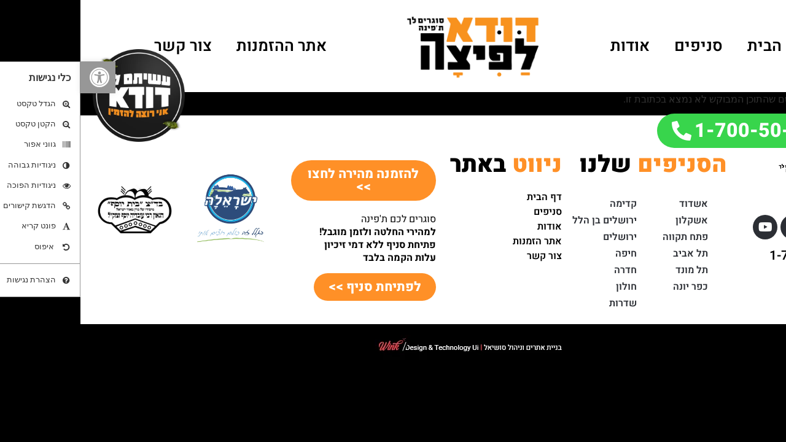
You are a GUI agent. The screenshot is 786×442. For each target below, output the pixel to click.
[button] (17, 77)
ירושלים (539, 237)
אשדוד (613, 203)
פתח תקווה (605, 237)
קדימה (542, 203)
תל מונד (611, 270)
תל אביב (610, 253)
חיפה (545, 253)
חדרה (545, 270)
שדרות (542, 303)
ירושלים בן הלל (524, 220)
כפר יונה (610, 286)
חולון (545, 286)
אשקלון (611, 220)
